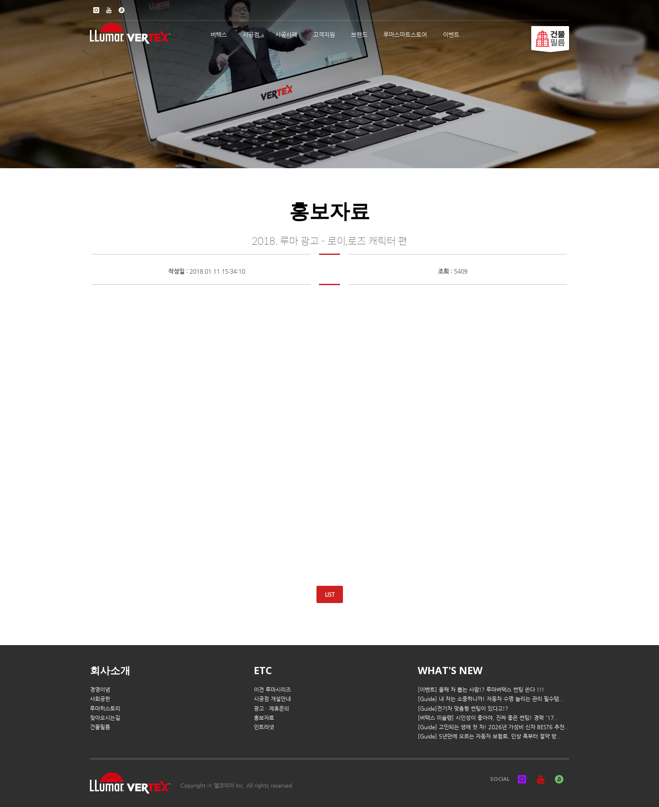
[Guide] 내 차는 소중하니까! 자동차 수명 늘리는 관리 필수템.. (490, 699)
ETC (263, 670)
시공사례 (286, 34)
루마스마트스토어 (405, 34)
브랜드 (359, 34)
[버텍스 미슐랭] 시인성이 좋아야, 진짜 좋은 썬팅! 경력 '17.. (487, 717)
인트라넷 (264, 727)
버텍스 (219, 34)
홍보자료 (264, 717)
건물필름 (100, 727)
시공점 (251, 34)
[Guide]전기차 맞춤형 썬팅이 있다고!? (463, 708)
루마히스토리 (105, 708)
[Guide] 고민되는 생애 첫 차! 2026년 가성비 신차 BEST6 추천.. (493, 727)
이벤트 (451, 34)
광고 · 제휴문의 (271, 708)
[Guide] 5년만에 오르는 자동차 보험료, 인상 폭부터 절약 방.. (489, 736)
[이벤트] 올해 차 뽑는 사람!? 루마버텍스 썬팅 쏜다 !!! (481, 689)
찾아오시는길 (105, 717)
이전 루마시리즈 (272, 689)
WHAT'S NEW (450, 670)
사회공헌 (100, 699)
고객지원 (324, 34)
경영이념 (100, 689)
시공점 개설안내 (272, 699)
